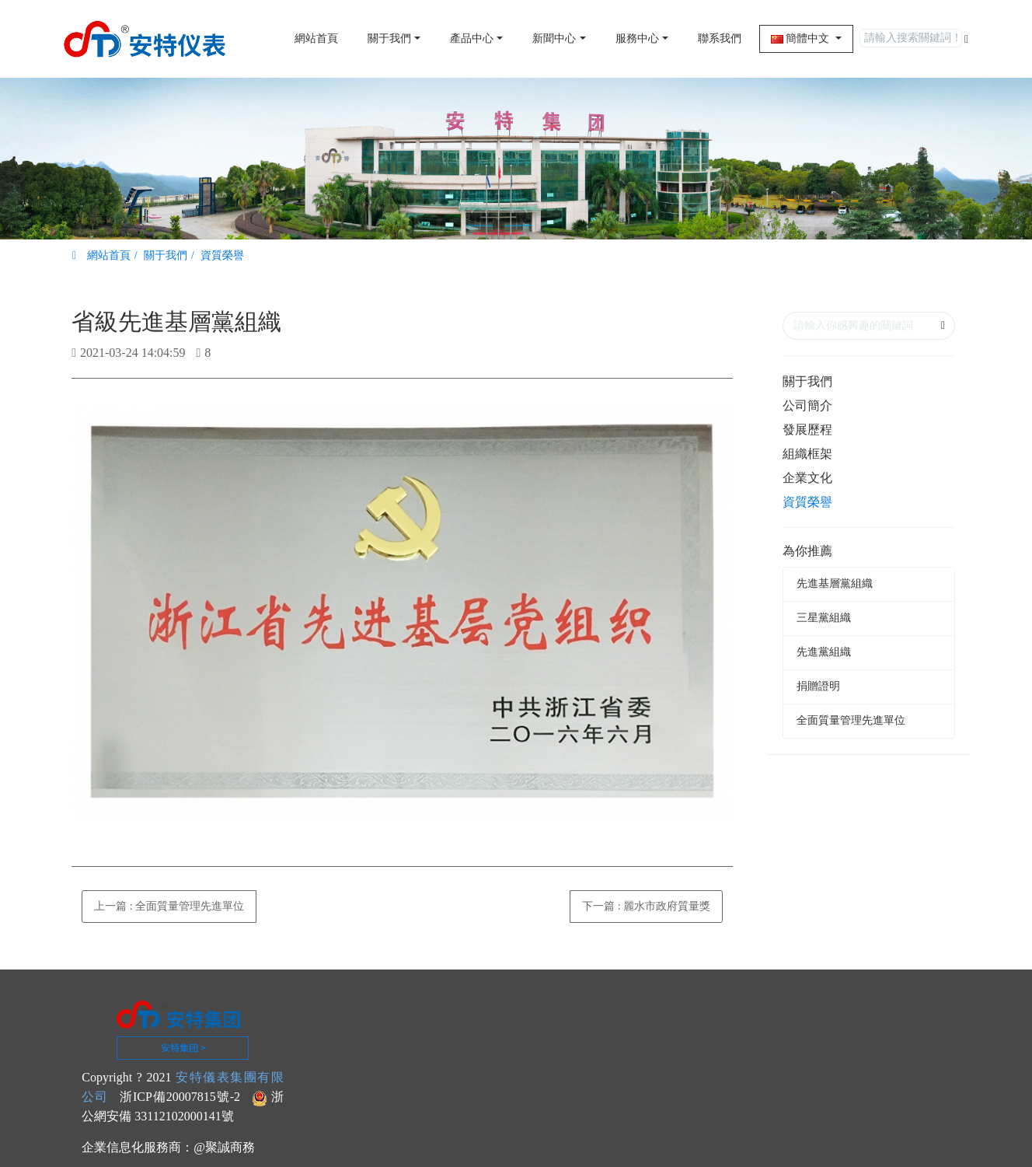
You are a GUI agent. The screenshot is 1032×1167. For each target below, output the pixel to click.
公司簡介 (807, 405)
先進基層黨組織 (835, 583)
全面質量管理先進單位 (851, 720)
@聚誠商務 (224, 1147)
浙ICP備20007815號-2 (180, 1096)
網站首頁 (316, 38)
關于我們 (165, 255)
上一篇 (169, 906)
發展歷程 (807, 429)
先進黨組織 (824, 652)
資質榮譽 (222, 255)
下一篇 (646, 906)
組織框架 (807, 453)
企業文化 (807, 477)
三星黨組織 (824, 618)
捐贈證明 (818, 686)
